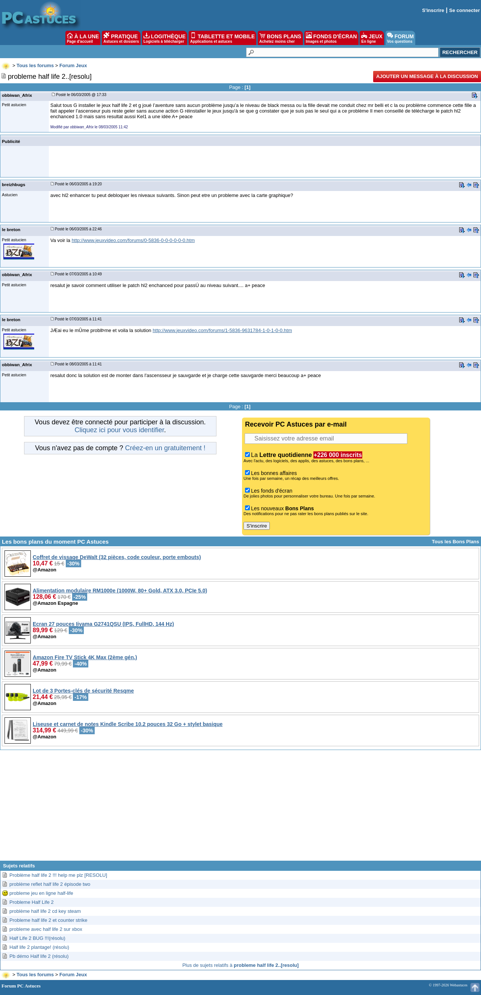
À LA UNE (83, 38)
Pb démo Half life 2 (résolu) (39, 956)
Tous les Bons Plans (455, 541)
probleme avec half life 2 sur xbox (45, 929)
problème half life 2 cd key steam (45, 911)
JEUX (371, 38)
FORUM (400, 38)
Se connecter (464, 10)
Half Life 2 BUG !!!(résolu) (37, 938)
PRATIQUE (121, 38)
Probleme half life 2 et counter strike (48, 920)
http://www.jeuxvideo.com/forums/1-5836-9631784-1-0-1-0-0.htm (222, 330)
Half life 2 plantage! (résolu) (39, 947)
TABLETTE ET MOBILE (222, 38)
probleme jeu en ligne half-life (41, 893)
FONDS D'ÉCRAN (331, 38)
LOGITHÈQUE (165, 38)
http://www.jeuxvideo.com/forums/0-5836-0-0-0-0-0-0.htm (133, 240)
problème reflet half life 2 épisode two (49, 884)
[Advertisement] (240, 808)
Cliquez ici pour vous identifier (119, 430)
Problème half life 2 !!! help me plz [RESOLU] (58, 875)
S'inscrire (433, 10)
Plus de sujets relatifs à (240, 965)
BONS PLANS (280, 38)
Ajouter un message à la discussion (427, 76)
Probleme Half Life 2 (31, 902)
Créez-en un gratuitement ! (165, 448)
